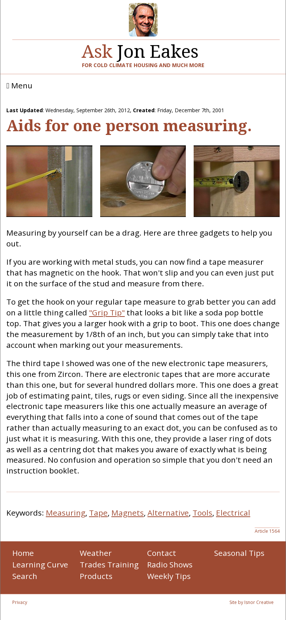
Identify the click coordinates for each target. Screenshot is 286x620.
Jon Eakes (140, 48)
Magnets (127, 512)
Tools (202, 512)
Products (96, 576)
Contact (161, 553)
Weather (96, 553)
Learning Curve (40, 564)
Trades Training (109, 564)
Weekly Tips (169, 576)
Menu (19, 86)
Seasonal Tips (239, 553)
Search (24, 576)
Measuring (65, 512)
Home (23, 553)
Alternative (168, 512)
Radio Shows (170, 564)
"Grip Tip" (107, 312)
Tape (98, 512)
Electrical (233, 512)
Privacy (19, 602)
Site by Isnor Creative (251, 602)
